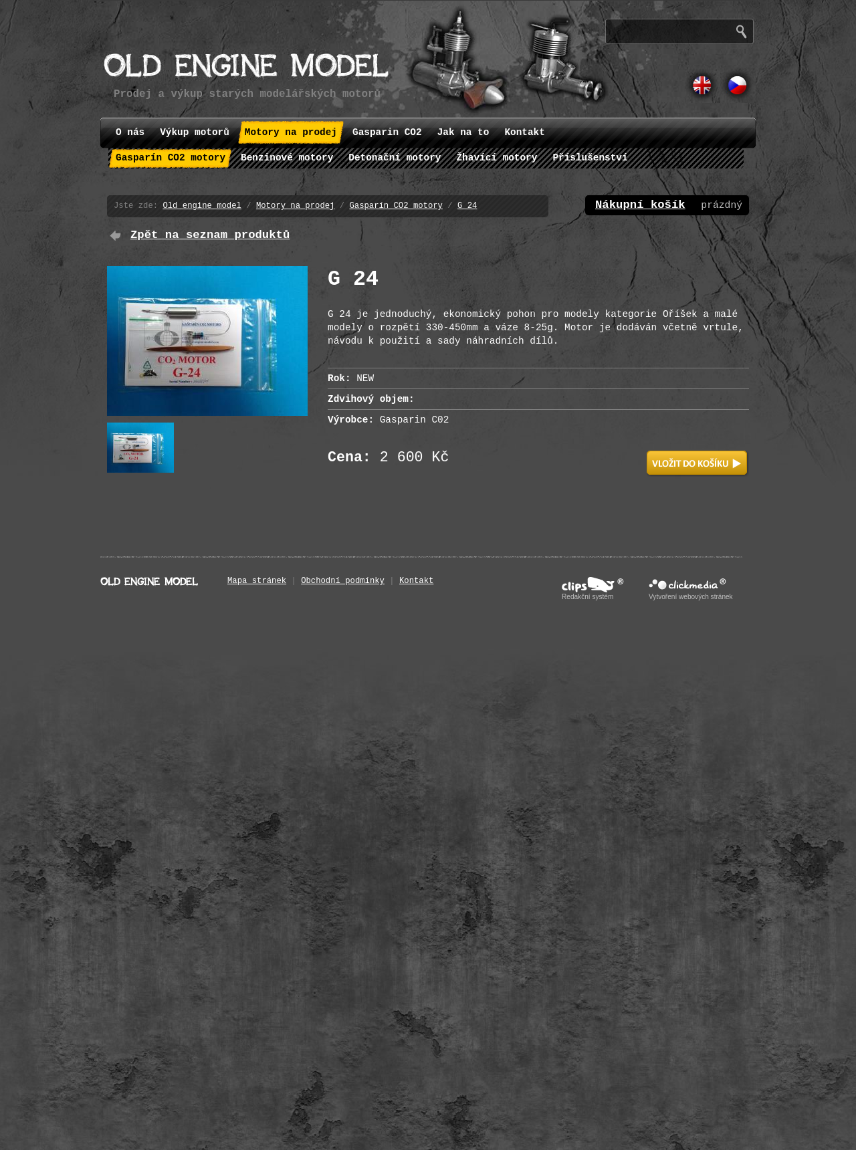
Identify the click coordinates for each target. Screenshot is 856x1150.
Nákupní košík (640, 205)
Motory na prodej (295, 206)
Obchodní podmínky (343, 581)
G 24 (467, 206)
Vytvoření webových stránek (691, 596)
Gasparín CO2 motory (396, 206)
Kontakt (416, 581)
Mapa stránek (256, 581)
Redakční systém (587, 596)
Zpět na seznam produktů (210, 235)
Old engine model (202, 206)
